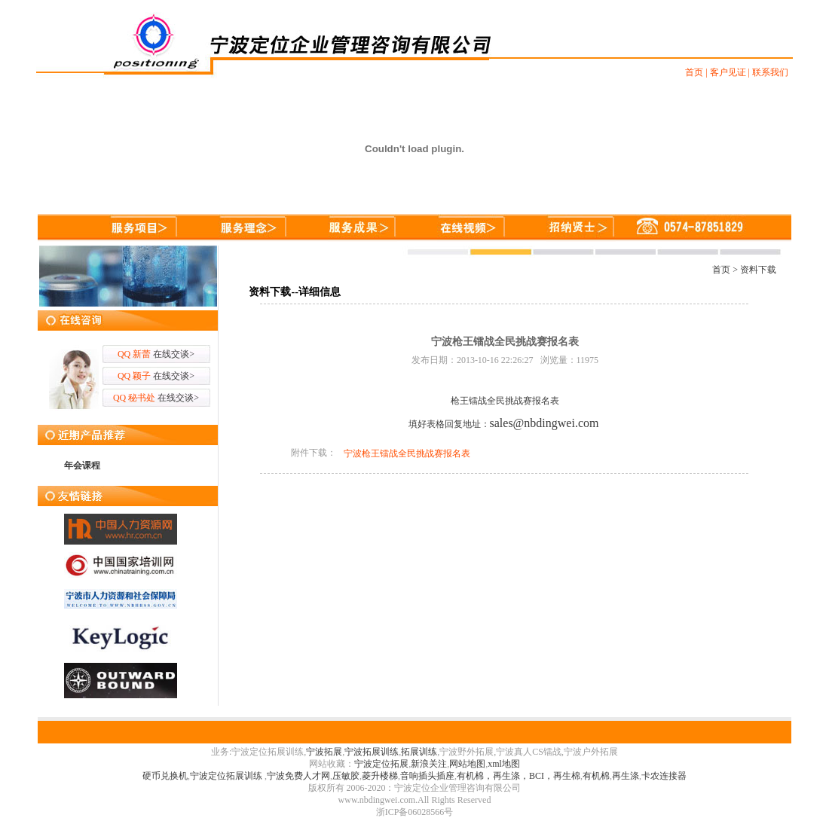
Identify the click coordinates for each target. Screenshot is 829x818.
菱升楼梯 (380, 776)
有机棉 (596, 776)
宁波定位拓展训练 (227, 776)
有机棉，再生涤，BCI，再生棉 (518, 776)
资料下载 (758, 269)
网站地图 (467, 763)
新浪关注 (429, 763)
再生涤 (625, 776)
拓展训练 (419, 751)
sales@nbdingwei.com (544, 423)
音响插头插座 (427, 776)
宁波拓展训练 (371, 751)
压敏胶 (345, 776)
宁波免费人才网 (298, 776)
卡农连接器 (664, 776)
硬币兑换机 (165, 776)
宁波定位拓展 (381, 763)
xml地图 (504, 763)
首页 (721, 269)
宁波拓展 (324, 751)
